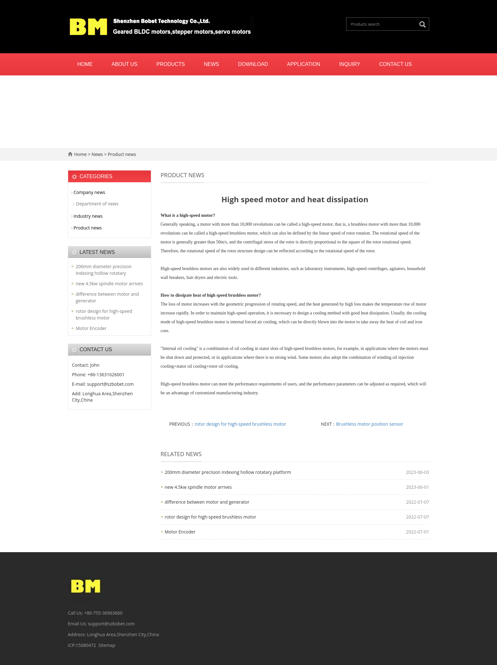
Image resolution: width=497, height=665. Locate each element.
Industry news (88, 216)
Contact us (395, 64)
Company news (89, 192)
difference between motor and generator (207, 502)
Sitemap (106, 645)
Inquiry (349, 64)
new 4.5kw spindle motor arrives (198, 487)
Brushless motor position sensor (369, 424)
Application (303, 64)
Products (171, 64)
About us (125, 64)
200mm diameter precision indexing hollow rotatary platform (228, 472)
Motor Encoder (180, 532)
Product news (121, 154)
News (211, 64)
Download (253, 64)
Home (85, 64)
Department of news (97, 204)
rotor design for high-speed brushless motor (240, 424)
